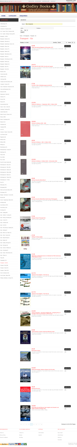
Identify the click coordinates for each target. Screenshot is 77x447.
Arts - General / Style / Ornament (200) (7, 31)
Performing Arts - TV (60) (5, 179)
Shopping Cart (45, 1)
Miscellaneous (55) (3, 147)
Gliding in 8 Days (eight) (37, 236)
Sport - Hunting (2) (3, 230)
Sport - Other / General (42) (5, 235)
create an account (17, 1)
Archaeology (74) (3, 26)
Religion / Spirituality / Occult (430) (6, 194)
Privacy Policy (3, 435)
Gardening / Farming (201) (5, 109)
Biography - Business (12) (5, 38)
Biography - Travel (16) (4, 69)
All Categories (26, 35)
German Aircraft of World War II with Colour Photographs (44, 199)
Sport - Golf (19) (3, 225)
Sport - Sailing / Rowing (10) (5, 242)
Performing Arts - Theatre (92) (5, 177)
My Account (38, 1)
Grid (27, 42)
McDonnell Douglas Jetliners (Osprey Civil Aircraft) (43, 369)
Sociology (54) (3, 209)
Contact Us (21, 432)
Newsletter (60, 439)
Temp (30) (2, 257)
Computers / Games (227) (4, 84)
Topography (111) (3, 260)
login (11, 1)
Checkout (53, 1)
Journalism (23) (3, 124)
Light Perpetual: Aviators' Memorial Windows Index (43, 331)
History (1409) (3, 116)
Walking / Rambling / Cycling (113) (6, 277)
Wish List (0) (31, 1)
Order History (60, 435)
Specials (40, 435)
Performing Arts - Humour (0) (5, 169)
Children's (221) (3, 76)
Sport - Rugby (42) (3, 240)
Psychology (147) (3, 192)
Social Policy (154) (3, 207)
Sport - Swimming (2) (4, 250)
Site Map (21, 437)
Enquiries (23, 16)
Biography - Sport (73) (4, 66)
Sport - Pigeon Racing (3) (4, 237)
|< (21, 424)
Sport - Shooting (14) (4, 245)
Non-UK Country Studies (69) (5, 162)
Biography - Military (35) (4, 51)
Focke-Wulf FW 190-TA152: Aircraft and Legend (42, 66)
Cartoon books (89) (3, 74)
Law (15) (2, 129)
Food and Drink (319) (4, 104)
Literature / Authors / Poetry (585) (6, 131)
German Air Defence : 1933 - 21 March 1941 (41, 142)
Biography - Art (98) (4, 36)
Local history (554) (3, 134)
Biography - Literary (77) (4, 48)
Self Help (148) (3, 202)
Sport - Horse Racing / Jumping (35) (6, 227)
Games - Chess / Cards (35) (5, 106)
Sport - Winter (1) (3, 255)
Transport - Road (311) (4, 267)
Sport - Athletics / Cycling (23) (5, 214)
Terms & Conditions (4, 437)
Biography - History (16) (4, 46)
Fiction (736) (2, 99)
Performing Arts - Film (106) (5, 167)
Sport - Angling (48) (3, 212)
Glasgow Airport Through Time (38, 218)
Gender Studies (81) (3, 111)
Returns (20, 435)
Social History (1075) (4, 204)
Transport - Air (33, 35)
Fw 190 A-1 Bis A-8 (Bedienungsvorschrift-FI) (42, 85)
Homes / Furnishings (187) (5, 119)
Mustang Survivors (36, 388)
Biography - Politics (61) (4, 61)
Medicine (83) (2, 139)
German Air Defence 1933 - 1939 (39, 123)
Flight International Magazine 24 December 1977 (42, 47)
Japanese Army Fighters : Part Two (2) (40, 293)
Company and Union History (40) (6, 81)
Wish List (59, 437)
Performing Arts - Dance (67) (5, 164)
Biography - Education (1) (5, 41)
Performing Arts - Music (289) (5, 172)
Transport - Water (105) (4, 270)
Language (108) (3, 126)
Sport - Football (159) (4, 222)
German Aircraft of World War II (39, 180)
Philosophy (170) (3, 184)
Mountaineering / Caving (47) (5, 149)
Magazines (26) (3, 136)
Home (3, 16)
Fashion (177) (2, 96)
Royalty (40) (2, 197)
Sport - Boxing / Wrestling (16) (5, 217)
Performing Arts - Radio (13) (5, 174)
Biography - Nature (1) (4, 56)
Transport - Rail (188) (4, 265)
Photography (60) (3, 187)
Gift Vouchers (41, 432)
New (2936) (2, 157)
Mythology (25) (3, 152)
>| (41, 424)
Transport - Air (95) (4, 262)
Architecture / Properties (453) (5, 28)
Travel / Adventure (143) (4, 272)
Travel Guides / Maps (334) (5, 275)
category (12, 16)
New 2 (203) (2, 159)
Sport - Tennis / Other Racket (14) (6, 252)
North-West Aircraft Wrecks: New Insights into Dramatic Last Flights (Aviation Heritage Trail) (45, 408)
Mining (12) (2, 144)
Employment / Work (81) (4, 94)
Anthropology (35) (3, 23)
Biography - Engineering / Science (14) (7, 43)
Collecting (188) (3, 79)
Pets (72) (1, 182)
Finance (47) (2, 101)
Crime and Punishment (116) (5, 89)
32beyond (75, 443)
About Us (2, 432)
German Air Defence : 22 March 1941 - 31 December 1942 (44, 161)
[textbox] (30, 28)
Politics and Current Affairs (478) (6, 189)
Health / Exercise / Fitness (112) (6, 114)
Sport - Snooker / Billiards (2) (5, 247)
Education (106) (3, 91)
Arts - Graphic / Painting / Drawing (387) (7, 33)
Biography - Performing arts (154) (6, 58)
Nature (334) (2, 154)
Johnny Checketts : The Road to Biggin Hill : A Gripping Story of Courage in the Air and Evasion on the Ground (46, 313)
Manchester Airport (36, 350)
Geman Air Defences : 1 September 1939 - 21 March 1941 (44, 104)
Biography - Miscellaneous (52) (5, 53)
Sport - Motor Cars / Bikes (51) (5, 232)
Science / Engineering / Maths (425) (6, 199)
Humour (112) (2, 121)
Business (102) (3, 71)
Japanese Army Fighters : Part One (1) (40, 274)
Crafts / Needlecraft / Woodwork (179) (7, 86)
